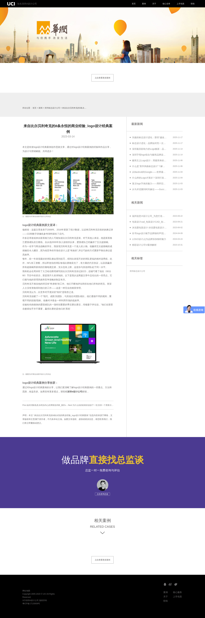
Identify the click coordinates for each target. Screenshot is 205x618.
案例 (144, 4)
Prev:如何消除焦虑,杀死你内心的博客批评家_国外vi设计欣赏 (48, 405)
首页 (134, 4)
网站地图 (26, 591)
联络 (193, 4)
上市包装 (180, 4)
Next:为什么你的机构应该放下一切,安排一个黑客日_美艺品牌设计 (96, 405)
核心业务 (166, 4)
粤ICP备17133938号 (31, 603)
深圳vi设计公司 (74, 391)
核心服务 (177, 592)
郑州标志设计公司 (52, 108)
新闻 (40, 108)
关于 (154, 4)
